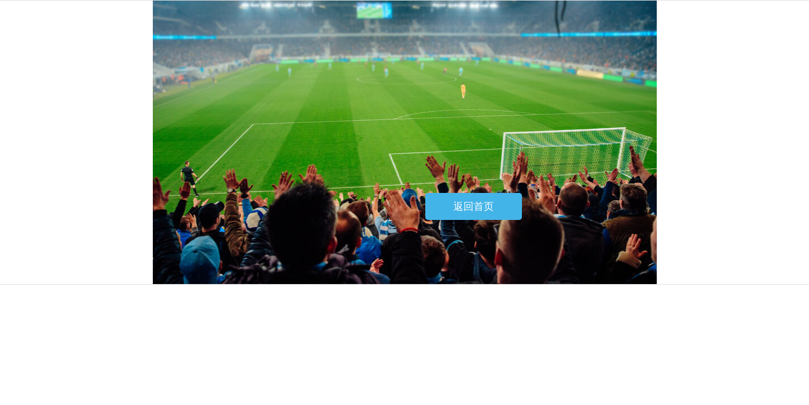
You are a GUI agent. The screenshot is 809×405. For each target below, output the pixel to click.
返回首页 (473, 206)
